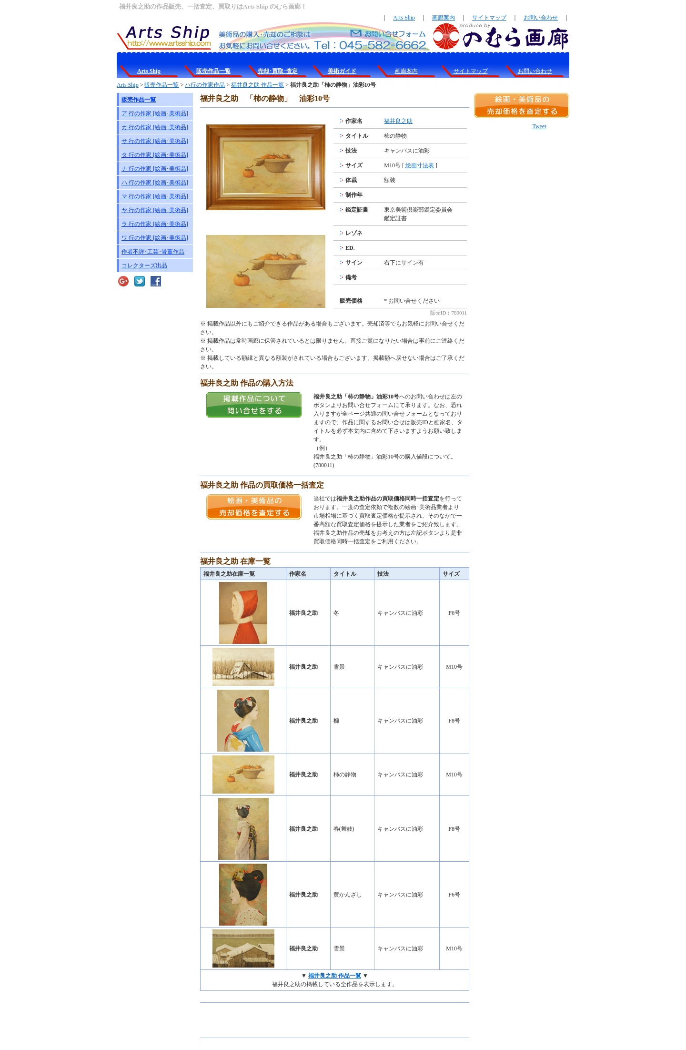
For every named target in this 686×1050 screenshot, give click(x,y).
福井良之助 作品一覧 (257, 85)
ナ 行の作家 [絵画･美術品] (154, 168)
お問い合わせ (541, 17)
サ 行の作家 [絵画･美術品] (154, 141)
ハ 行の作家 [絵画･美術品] (154, 182)
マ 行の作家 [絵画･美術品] (154, 196)
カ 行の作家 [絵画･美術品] (154, 127)
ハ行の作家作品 (205, 85)
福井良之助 (398, 121)
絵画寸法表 (419, 165)
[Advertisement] (311, 1020)
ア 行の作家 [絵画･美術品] (154, 113)
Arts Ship (404, 17)
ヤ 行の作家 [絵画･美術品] (154, 210)
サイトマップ (489, 17)
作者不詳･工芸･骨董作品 (152, 251)
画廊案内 (443, 17)
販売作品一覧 (161, 85)
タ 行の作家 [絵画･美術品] (154, 155)
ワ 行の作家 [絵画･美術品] (154, 237)
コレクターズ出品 (144, 265)
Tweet (539, 126)
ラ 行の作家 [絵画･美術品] (154, 224)
